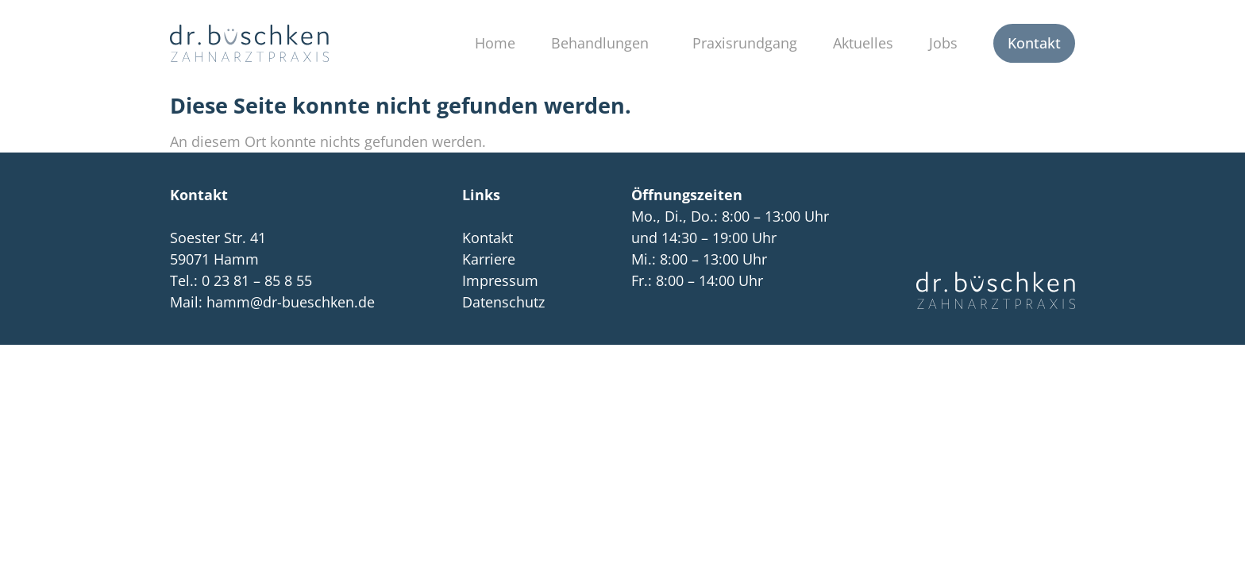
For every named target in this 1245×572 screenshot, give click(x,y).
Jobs (943, 42)
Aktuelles (863, 42)
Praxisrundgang (744, 42)
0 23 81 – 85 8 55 (257, 280)
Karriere (488, 259)
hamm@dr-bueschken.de (290, 301)
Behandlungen (604, 42)
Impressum (500, 280)
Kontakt (1034, 42)
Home (495, 42)
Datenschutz (503, 301)
